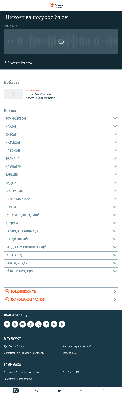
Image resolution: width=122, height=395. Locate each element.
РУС (82, 390)
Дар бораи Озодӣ (14, 346)
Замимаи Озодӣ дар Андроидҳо (23, 372)
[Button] (18, 63)
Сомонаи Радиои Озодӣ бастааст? (24, 353)
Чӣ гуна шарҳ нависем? (77, 346)
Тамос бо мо (70, 353)
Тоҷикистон (32, 91)
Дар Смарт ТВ (71, 372)
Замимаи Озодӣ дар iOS (18, 379)
